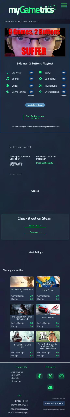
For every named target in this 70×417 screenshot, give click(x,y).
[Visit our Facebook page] (39, 378)
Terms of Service (19, 405)
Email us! (16, 381)
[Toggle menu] (64, 5)
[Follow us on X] (50, 378)
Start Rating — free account (35, 117)
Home (7, 21)
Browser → (35, 232)
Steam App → (35, 225)
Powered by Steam (54, 403)
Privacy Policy (21, 401)
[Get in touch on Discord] (50, 390)
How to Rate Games (35, 105)
